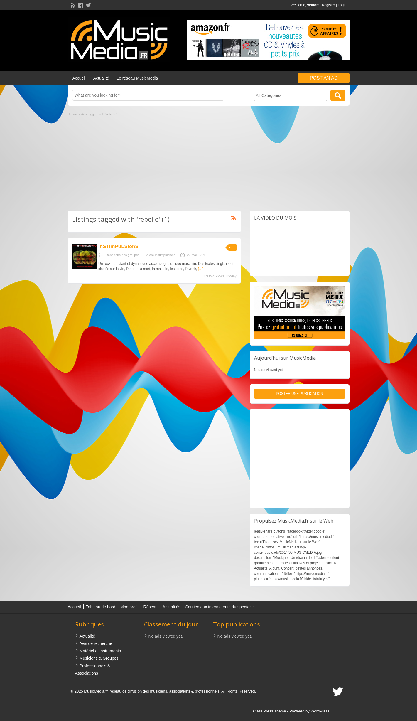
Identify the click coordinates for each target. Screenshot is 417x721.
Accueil (79, 78)
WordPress (319, 711)
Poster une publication (299, 394)
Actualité (101, 78)
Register (328, 5)
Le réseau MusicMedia (137, 78)
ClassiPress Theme (269, 711)
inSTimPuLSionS (118, 246)
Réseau (150, 606)
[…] (201, 269)
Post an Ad (324, 77)
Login (342, 5)
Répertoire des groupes (122, 255)
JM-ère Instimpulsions (159, 255)
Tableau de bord (100, 606)
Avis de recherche (96, 643)
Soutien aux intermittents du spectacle (220, 606)
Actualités (171, 606)
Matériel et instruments (100, 650)
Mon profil (129, 606)
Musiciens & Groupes (99, 658)
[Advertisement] (208, 161)
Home (73, 114)
